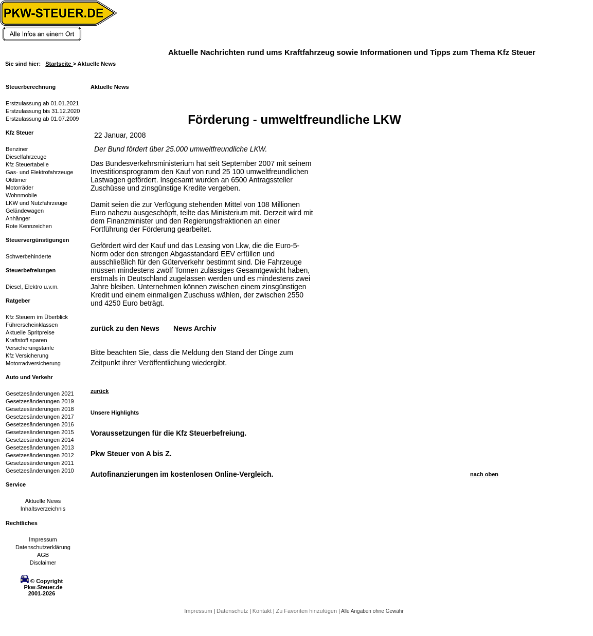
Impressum (43, 539)
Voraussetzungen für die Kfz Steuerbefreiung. (168, 433)
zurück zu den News (125, 328)
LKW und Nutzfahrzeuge (36, 203)
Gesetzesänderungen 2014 (40, 440)
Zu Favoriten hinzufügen (307, 611)
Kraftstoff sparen (26, 340)
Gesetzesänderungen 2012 (40, 455)
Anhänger (18, 218)
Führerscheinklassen (32, 325)
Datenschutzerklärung (42, 547)
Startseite (59, 64)
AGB (43, 555)
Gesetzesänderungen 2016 (40, 424)
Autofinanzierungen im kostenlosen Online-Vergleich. (182, 474)
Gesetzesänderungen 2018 (40, 409)
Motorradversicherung (33, 363)
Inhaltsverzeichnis (43, 509)
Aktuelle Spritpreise (30, 332)
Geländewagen (25, 211)
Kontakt (263, 611)
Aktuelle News (43, 501)
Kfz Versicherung (27, 355)
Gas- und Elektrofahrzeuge (39, 172)
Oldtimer (16, 180)
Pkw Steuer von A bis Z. (131, 454)
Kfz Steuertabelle (27, 164)
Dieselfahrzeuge (26, 157)
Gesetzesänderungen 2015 (40, 432)
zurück (100, 391)
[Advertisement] (356, 313)
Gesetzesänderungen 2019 (40, 401)
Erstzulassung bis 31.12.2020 (43, 111)
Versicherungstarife (30, 348)
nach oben (484, 474)
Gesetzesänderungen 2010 (40, 470)
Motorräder (19, 187)
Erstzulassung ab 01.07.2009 (42, 119)
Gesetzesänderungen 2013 (40, 447)
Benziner (17, 149)
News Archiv (195, 328)
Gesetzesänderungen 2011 (40, 463)
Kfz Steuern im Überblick (37, 317)
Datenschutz (233, 611)
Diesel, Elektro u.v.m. (32, 287)
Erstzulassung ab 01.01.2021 (42, 103)
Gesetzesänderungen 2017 (40, 417)
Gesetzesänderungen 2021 (40, 393)
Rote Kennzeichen (29, 226)
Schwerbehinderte (28, 256)
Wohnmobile (21, 195)
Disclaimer (43, 562)
